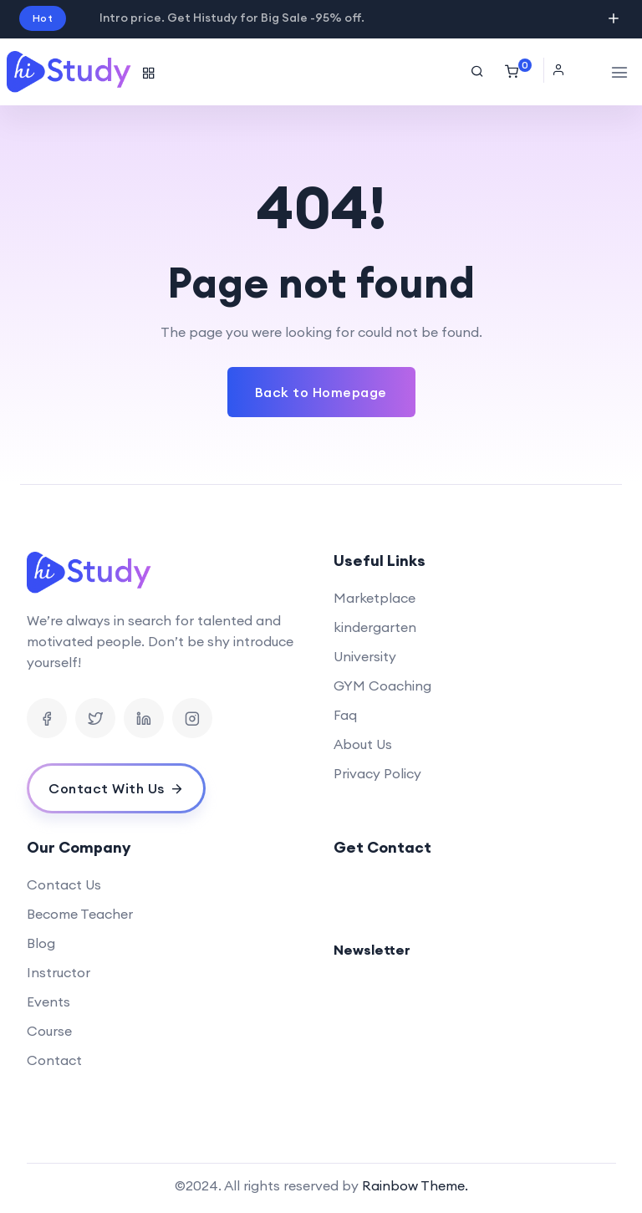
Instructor (58, 972)
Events (48, 1001)
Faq (345, 714)
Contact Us (64, 884)
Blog (41, 943)
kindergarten (375, 627)
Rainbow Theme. (415, 1185)
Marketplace (374, 597)
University (365, 656)
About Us (363, 744)
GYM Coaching (382, 685)
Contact (54, 1060)
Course (49, 1030)
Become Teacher (80, 913)
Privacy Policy (377, 773)
